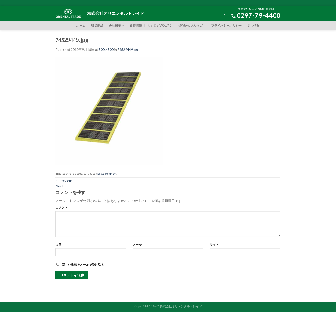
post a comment (107, 173)
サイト (214, 244)
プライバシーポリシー (226, 25)
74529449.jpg (127, 49)
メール (138, 244)
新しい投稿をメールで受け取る (83, 264)
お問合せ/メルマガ (191, 25)
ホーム (81, 25)
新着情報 (136, 25)
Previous (64, 181)
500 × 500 (106, 49)
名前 (59, 244)
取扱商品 (97, 25)
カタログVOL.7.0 (159, 25)
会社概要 (116, 25)
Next (61, 186)
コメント (62, 207)
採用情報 (253, 25)
